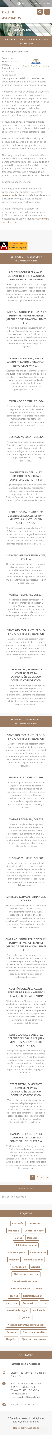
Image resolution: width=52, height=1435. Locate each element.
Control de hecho (34, 1230)
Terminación (19, 1266)
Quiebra (26, 1317)
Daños (18, 1237)
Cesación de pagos (17, 1310)
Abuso (38, 1288)
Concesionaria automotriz (26, 1281)
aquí (37, 202)
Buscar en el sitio (40, 12)
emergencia (11, 1303)
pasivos (14, 1295)
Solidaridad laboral (26, 1245)
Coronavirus (29, 1303)
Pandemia (14, 1230)
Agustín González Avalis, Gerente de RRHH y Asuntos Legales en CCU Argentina (26, 276)
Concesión (18, 1223)
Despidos (32, 1237)
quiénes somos (19, 191)
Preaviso (14, 1259)
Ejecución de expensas (34, 1339)
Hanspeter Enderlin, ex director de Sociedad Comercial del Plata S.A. (26, 476)
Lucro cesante (38, 1252)
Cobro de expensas (20, 1288)
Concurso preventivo (33, 1332)
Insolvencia (38, 1310)
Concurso (12, 1332)
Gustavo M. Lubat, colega (26, 436)
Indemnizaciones (33, 1259)
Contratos (34, 1223)
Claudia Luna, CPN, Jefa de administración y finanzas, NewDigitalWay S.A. (26, 362)
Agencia (35, 1266)
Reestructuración (32, 1295)
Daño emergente (16, 1252)
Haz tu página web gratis (26, 1427)
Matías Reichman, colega (26, 594)
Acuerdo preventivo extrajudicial (26, 1324)
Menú (47, 12)
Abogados (11, 1339)
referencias (8, 195)
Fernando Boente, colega (26, 401)
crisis (44, 1303)
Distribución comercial (26, 1274)
